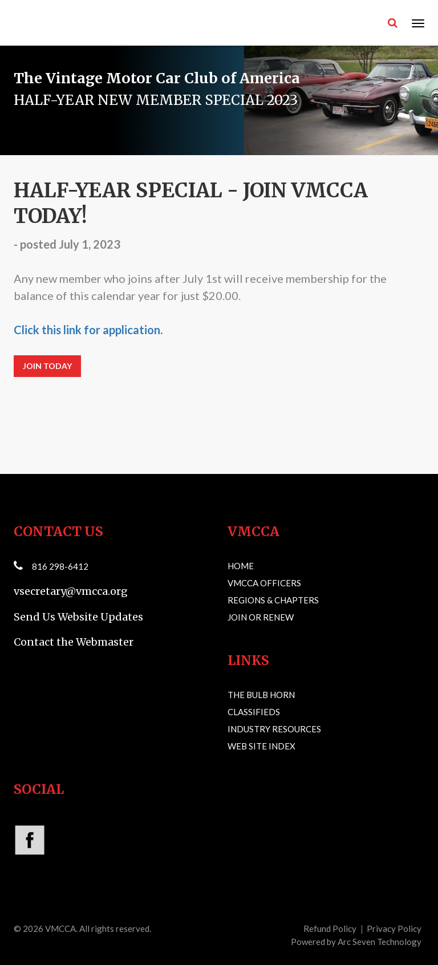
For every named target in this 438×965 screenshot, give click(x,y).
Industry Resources (274, 729)
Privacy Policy (394, 928)
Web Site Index (261, 746)
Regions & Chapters (273, 600)
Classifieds (254, 712)
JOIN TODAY (47, 366)
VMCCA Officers (264, 583)
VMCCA (60, 928)
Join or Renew (261, 617)
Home (241, 566)
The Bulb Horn (261, 695)
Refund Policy (329, 928)
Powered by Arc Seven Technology (356, 941)
